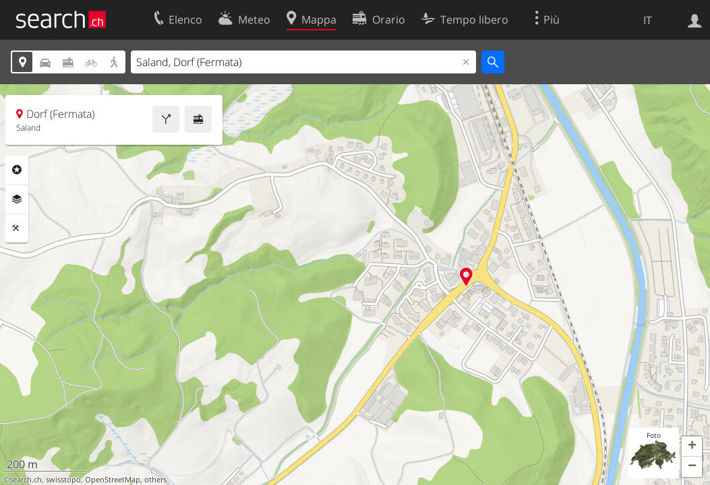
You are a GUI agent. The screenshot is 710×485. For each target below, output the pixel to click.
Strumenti (16, 228)
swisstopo (63, 479)
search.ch (25, 479)
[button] (692, 447)
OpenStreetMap (112, 479)
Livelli (16, 199)
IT (647, 20)
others (155, 479)
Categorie (16, 170)
